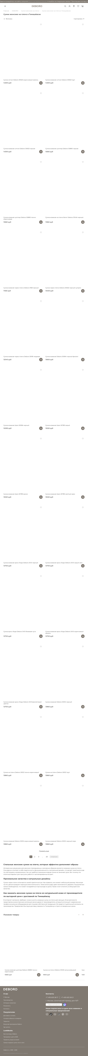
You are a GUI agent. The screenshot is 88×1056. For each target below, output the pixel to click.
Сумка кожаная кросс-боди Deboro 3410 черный (20, 563)
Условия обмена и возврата (12, 1018)
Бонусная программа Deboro (12, 1024)
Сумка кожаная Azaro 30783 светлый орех (60, 494)
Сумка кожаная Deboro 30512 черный (58, 702)
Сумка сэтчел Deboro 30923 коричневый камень (20, 80)
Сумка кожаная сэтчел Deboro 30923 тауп (60, 80)
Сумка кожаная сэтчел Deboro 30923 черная (19, 148)
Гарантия (6, 1021)
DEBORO (15, 11)
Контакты (6, 1009)
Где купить (6, 1027)
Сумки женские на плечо (30, 11)
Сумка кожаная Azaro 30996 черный (16, 425)
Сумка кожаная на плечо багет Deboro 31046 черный (64, 217)
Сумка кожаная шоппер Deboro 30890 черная (61, 148)
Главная (6, 11)
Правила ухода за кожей (11, 1039)
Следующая (54, 856)
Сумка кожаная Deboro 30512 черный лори (60, 841)
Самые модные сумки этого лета (13, 1042)
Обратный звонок (54, 1004)
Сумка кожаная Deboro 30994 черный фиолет (61, 356)
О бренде (6, 997)
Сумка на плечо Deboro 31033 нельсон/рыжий (61, 975)
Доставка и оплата (9, 1015)
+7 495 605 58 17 (52, 997)
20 (47, 857)
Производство (8, 1000)
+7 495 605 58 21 (67, 997)
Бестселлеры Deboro (10, 1034)
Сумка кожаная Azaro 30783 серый (57, 425)
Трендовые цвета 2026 (10, 1037)
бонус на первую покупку (20, 1)
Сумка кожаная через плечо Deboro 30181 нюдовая (21, 356)
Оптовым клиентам (9, 1003)
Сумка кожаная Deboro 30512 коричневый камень (21, 841)
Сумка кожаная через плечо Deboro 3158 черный (21, 288)
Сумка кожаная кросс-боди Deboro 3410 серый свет (63, 563)
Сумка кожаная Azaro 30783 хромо (15, 494)
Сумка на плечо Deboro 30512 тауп (57, 772)
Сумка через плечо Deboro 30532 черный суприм (63, 288)
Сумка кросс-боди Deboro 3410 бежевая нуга (19, 631)
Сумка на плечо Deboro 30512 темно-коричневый (21, 772)
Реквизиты (6, 1006)
